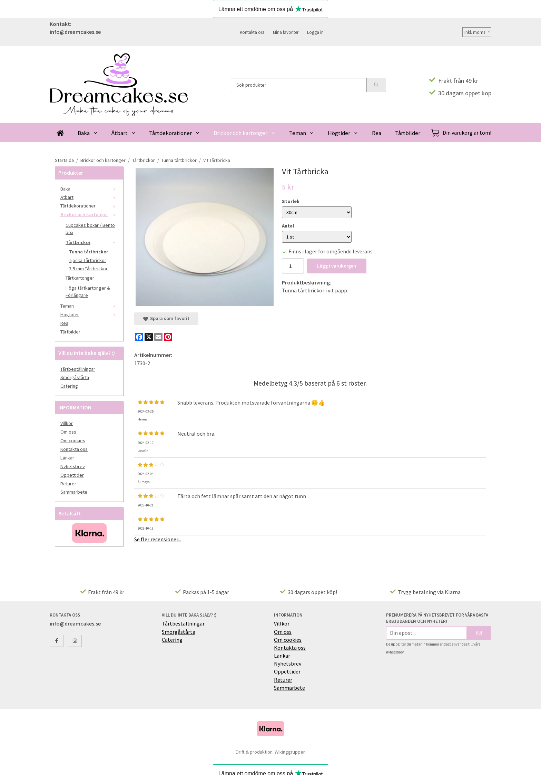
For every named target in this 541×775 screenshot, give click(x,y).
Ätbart (123, 133)
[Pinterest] (168, 337)
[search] (376, 85)
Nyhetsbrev (72, 466)
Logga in (315, 32)
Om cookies (72, 440)
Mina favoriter (285, 32)
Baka (88, 133)
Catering (69, 386)
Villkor (66, 423)
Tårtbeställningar (77, 369)
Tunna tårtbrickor (88, 252)
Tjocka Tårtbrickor (87, 260)
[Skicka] (479, 633)
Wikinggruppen (290, 752)
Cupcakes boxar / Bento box (90, 228)
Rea (376, 133)
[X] (149, 337)
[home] (60, 132)
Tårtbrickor (92, 242)
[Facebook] (139, 337)
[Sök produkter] (298, 85)
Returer (68, 484)
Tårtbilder (407, 133)
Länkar (67, 458)
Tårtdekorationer (174, 133)
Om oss (68, 432)
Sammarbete (73, 492)
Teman (301, 133)
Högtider (343, 133)
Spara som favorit (166, 318)
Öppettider (72, 475)
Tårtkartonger (80, 278)
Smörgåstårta (74, 377)
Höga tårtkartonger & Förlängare (88, 291)
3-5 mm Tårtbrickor (88, 268)
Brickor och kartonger (244, 133)
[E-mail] (158, 337)
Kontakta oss (252, 32)
